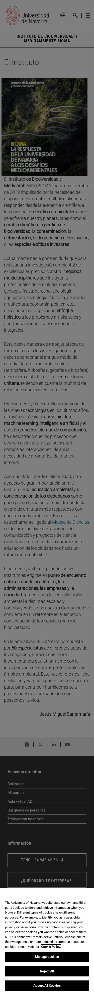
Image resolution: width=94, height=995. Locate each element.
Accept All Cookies (46, 985)
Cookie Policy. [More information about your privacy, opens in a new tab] (51, 947)
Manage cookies (47, 957)
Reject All (47, 971)
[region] (47, 941)
